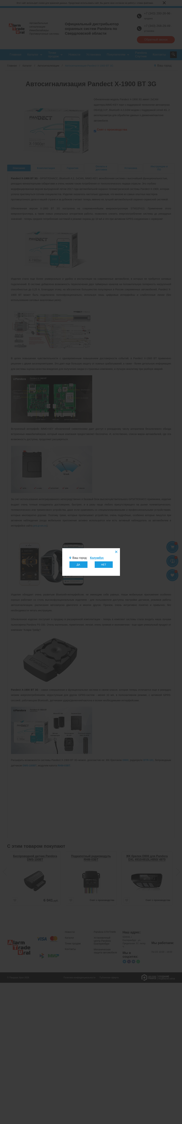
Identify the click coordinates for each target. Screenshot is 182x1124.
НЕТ (103, 564)
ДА (78, 564)
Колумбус (97, 557)
